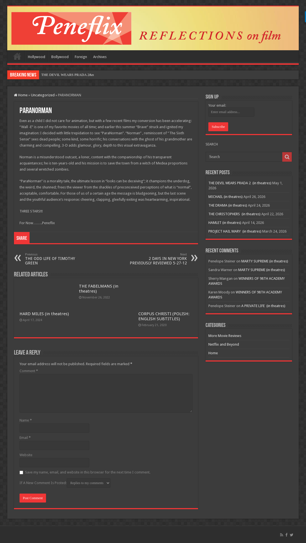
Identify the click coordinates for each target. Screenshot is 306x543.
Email (25, 438)
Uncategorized (43, 95)
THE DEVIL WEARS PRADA (64, 75)
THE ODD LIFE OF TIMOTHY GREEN (53, 259)
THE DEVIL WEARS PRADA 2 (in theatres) (239, 183)
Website (26, 455)
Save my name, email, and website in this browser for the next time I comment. (87, 472)
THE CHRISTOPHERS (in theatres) (234, 214)
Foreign (81, 57)
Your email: (217, 105)
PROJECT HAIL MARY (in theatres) (234, 231)
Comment (29, 371)
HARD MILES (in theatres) (44, 313)
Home (17, 56)
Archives (100, 57)
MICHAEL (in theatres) (225, 197)
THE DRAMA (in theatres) (227, 205)
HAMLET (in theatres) (224, 223)
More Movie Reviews (224, 336)
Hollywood (36, 57)
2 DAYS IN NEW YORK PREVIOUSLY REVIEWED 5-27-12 (158, 259)
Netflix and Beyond (223, 344)
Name (26, 420)
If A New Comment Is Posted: (65, 483)
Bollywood (60, 57)
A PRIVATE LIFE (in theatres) (263, 306)
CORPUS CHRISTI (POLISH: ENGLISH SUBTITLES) (163, 316)
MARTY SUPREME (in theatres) (264, 261)
